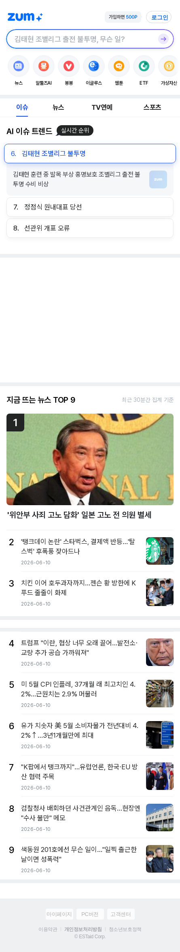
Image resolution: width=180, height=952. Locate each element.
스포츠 (152, 107)
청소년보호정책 (125, 929)
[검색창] (79, 39)
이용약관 (47, 929)
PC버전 (89, 914)
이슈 (22, 107)
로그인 (159, 17)
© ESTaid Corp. (90, 936)
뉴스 (58, 107)
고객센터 (120, 914)
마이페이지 (59, 914)
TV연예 (101, 107)
